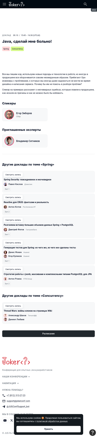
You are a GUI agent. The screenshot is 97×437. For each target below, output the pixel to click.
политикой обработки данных (52, 421)
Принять (48, 429)
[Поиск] (85, 4)
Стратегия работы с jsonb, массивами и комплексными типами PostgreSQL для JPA (48, 274)
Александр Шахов (17, 315)
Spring (6, 49)
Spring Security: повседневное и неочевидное (27, 179)
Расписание (48, 333)
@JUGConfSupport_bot (18, 406)
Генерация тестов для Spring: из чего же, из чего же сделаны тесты (40, 247)
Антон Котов (14, 207)
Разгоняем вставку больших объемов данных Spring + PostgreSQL (38, 225)
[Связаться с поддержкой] (92, 432)
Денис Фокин (15, 252)
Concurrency (17, 49)
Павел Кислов (15, 184)
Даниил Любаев (16, 319)
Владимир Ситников (28, 141)
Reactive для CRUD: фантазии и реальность (26, 202)
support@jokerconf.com (18, 400)
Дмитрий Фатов (16, 229)
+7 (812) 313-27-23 (16, 395)
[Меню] (4, 4)
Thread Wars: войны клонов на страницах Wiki (28, 310)
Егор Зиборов (24, 113)
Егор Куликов (15, 256)
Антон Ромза (14, 279)
